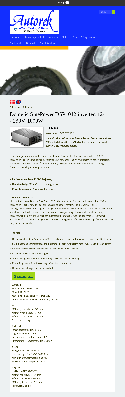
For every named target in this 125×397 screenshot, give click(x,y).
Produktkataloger (47, 43)
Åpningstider (16, 43)
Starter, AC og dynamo (84, 37)
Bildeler (65, 37)
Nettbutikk (52, 37)
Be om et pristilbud (34, 37)
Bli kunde (31, 43)
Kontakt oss (15, 37)
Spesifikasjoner (23, 276)
